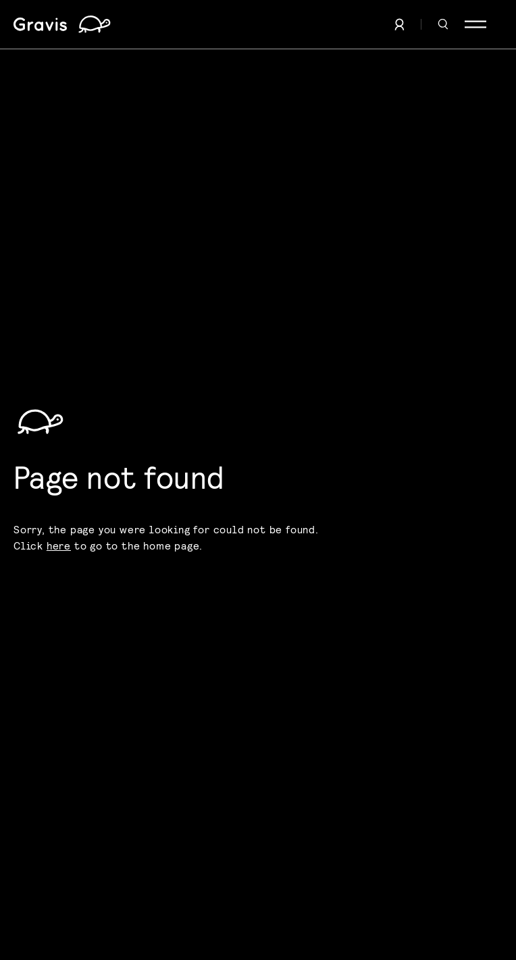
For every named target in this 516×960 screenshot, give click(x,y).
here (59, 545)
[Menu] (475, 24)
